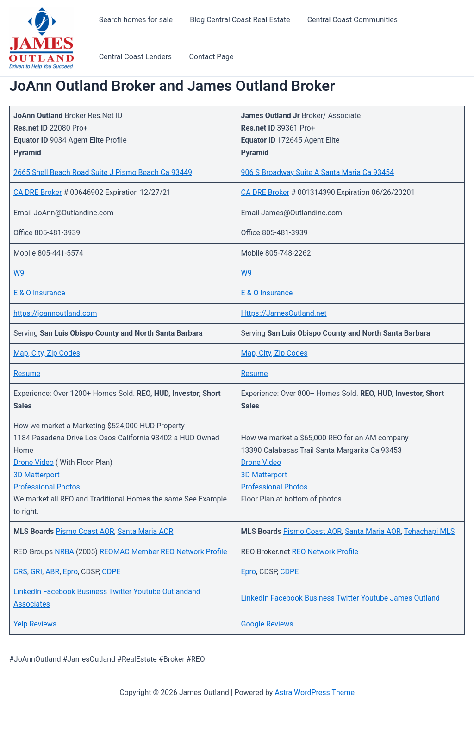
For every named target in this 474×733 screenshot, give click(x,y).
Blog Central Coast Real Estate (236, 19)
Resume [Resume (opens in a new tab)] (26, 373)
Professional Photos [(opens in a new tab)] (46, 486)
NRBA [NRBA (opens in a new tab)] (64, 551)
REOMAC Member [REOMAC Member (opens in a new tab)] (129, 551)
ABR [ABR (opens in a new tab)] (52, 571)
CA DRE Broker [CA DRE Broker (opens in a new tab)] (37, 192)
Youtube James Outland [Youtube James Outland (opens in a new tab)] (400, 598)
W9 (246, 273)
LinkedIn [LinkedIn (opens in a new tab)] (27, 591)
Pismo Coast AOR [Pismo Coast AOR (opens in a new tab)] (85, 531)
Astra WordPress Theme (314, 692)
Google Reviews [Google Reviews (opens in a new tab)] (267, 624)
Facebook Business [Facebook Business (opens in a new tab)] (302, 598)
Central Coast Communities (346, 19)
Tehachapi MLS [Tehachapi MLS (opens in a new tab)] (429, 531)
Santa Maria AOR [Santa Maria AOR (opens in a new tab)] (146, 531)
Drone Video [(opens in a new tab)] (33, 462)
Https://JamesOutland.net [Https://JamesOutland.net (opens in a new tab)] (284, 313)
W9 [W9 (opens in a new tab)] (18, 273)
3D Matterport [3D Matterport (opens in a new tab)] (36, 474)
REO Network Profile (194, 551)
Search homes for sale (134, 19)
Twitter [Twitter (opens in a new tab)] (120, 591)
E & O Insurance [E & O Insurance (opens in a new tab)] (39, 292)
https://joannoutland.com (55, 313)
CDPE (289, 571)
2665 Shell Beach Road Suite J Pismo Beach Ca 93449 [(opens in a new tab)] (102, 172)
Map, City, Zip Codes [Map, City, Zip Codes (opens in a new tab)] (46, 353)
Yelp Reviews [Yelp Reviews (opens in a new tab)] (34, 624)
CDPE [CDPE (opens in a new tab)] (111, 571)
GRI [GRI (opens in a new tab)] (36, 571)
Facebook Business (75, 591)
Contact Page (207, 56)
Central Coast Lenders (134, 56)
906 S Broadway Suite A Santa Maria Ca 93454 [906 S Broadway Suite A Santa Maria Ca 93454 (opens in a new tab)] (317, 172)
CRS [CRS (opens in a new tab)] (20, 571)
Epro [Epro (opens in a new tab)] (70, 571)
